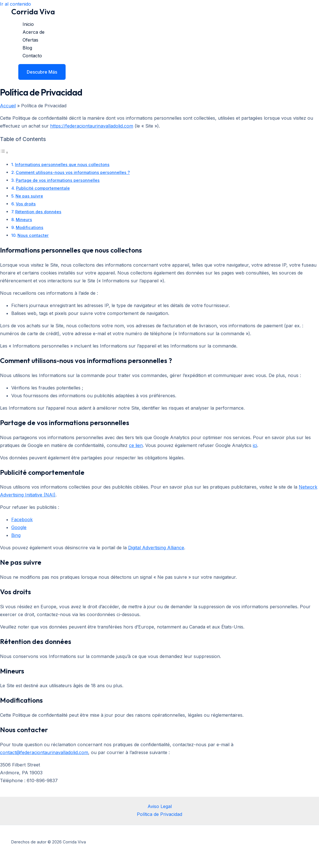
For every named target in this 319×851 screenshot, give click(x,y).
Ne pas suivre (29, 196)
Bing (16, 535)
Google (18, 527)
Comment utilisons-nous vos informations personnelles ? (73, 172)
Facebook (22, 519)
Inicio (28, 24)
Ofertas (30, 40)
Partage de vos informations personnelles (58, 180)
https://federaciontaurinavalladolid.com (91, 126)
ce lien (136, 445)
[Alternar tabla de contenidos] (4, 152)
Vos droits (26, 203)
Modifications (29, 227)
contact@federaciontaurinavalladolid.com (44, 752)
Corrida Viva (33, 11)
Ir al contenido (15, 4)
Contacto (32, 55)
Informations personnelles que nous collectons (62, 164)
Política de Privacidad (159, 814)
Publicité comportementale (43, 188)
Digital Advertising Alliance (156, 547)
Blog (27, 48)
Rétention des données (38, 211)
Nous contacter (33, 235)
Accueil (8, 105)
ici (255, 445)
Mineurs (24, 219)
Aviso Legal (160, 806)
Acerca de (33, 32)
